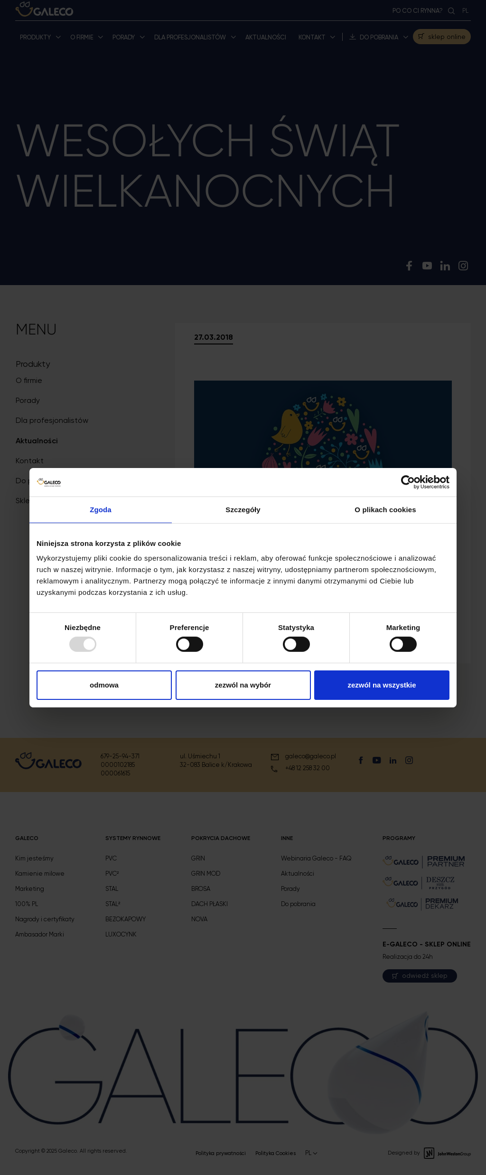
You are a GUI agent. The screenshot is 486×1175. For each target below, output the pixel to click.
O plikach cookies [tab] (385, 509)
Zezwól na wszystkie (381, 685)
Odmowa (104, 685)
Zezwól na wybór (243, 685)
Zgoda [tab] (101, 509)
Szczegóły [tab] (242, 509)
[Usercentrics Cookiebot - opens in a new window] (407, 482)
